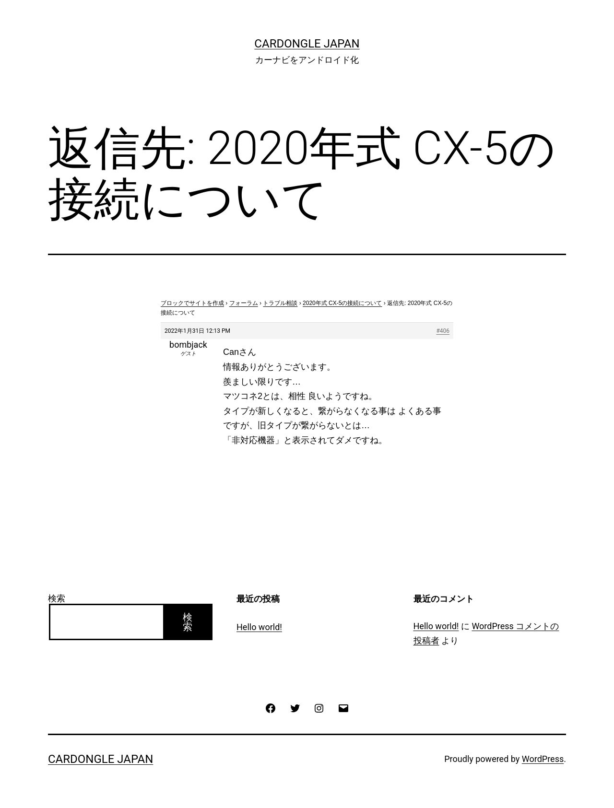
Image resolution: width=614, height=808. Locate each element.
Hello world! (259, 627)
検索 (56, 598)
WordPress (543, 759)
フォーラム (243, 303)
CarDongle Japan (306, 43)
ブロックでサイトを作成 (192, 303)
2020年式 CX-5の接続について (342, 303)
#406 (442, 331)
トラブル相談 (280, 303)
